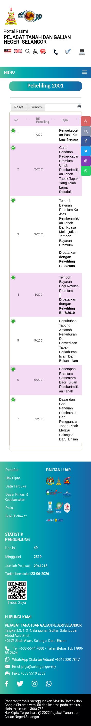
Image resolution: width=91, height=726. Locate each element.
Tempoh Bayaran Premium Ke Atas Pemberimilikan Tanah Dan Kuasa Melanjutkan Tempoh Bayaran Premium (69, 223)
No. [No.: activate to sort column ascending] (16, 120)
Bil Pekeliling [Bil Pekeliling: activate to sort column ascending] (42, 120)
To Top (81, 703)
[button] (19, 107)
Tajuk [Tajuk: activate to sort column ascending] (64, 120)
